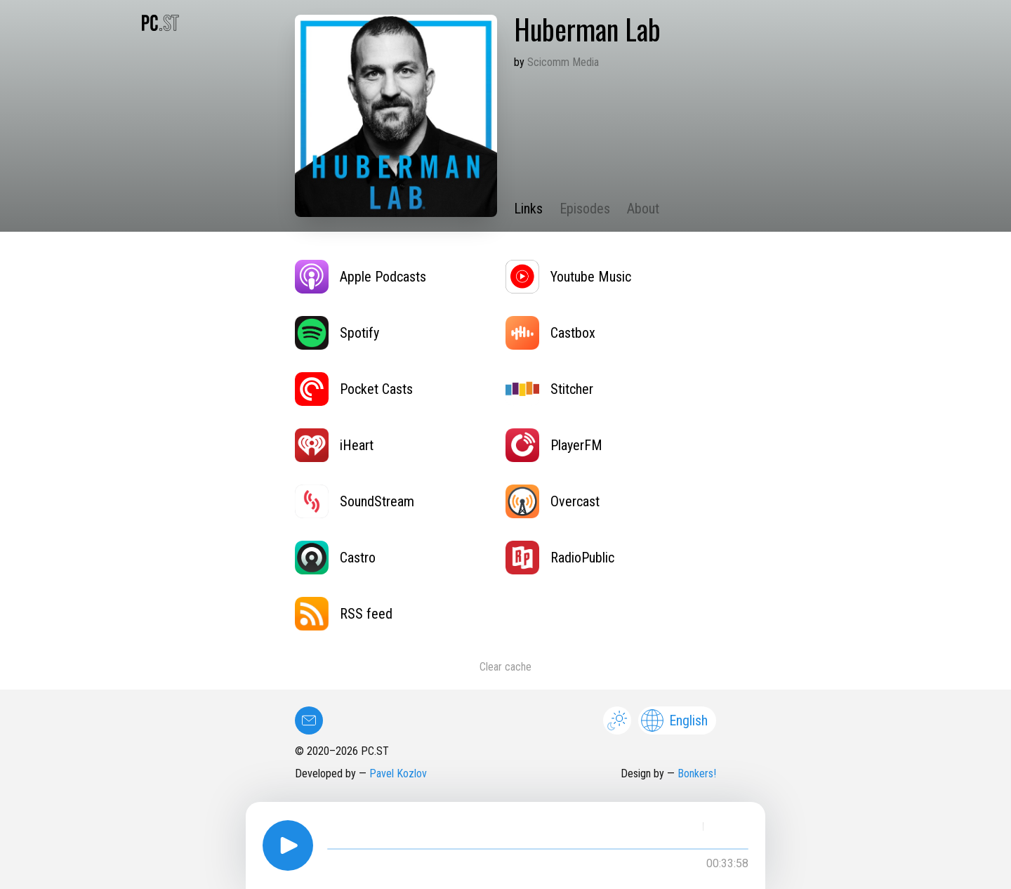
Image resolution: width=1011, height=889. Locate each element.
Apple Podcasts (360, 277)
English (674, 720)
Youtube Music (568, 277)
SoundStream (354, 501)
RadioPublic (559, 557)
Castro (335, 557)
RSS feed (343, 614)
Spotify (337, 333)
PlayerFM (553, 445)
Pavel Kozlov (398, 773)
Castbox (550, 333)
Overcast (552, 501)
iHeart (334, 445)
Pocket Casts (354, 389)
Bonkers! (697, 773)
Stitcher (549, 389)
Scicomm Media (563, 62)
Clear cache (505, 666)
